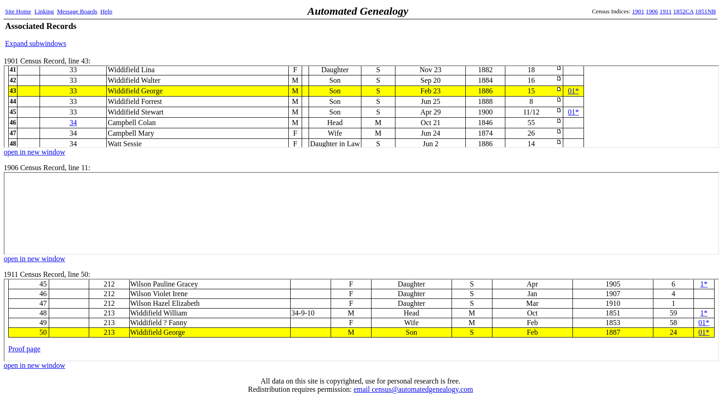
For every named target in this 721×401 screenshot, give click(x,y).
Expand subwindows (35, 43)
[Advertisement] (608, 34)
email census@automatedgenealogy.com (413, 389)
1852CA (683, 11)
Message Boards (77, 11)
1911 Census (361, 320)
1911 (666, 11)
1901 (638, 11)
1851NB (705, 11)
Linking (44, 11)
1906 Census (361, 213)
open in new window (34, 152)
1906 (652, 11)
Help (106, 11)
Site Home (18, 11)
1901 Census (361, 106)
